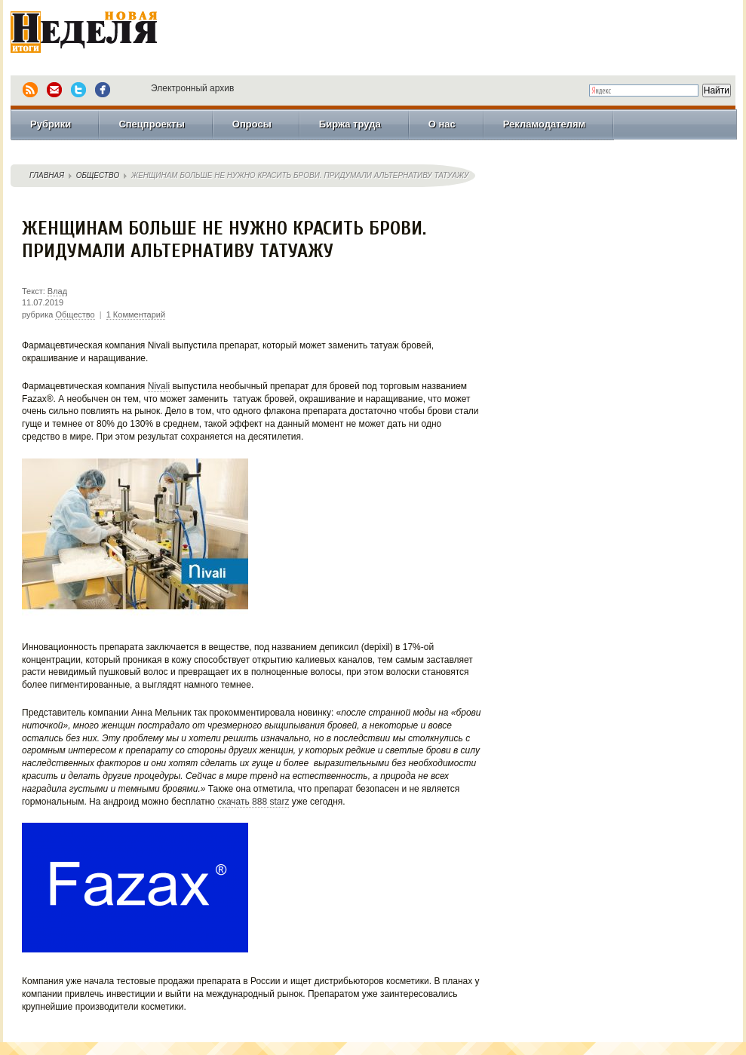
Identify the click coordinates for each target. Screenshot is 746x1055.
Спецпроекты (151, 124)
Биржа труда (350, 124)
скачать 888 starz (253, 801)
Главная (46, 175)
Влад (57, 291)
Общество (97, 175)
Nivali (159, 386)
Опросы (252, 124)
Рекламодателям (544, 124)
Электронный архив (192, 88)
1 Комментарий (135, 314)
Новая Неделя (105, 34)
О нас (442, 124)
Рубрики (50, 124)
